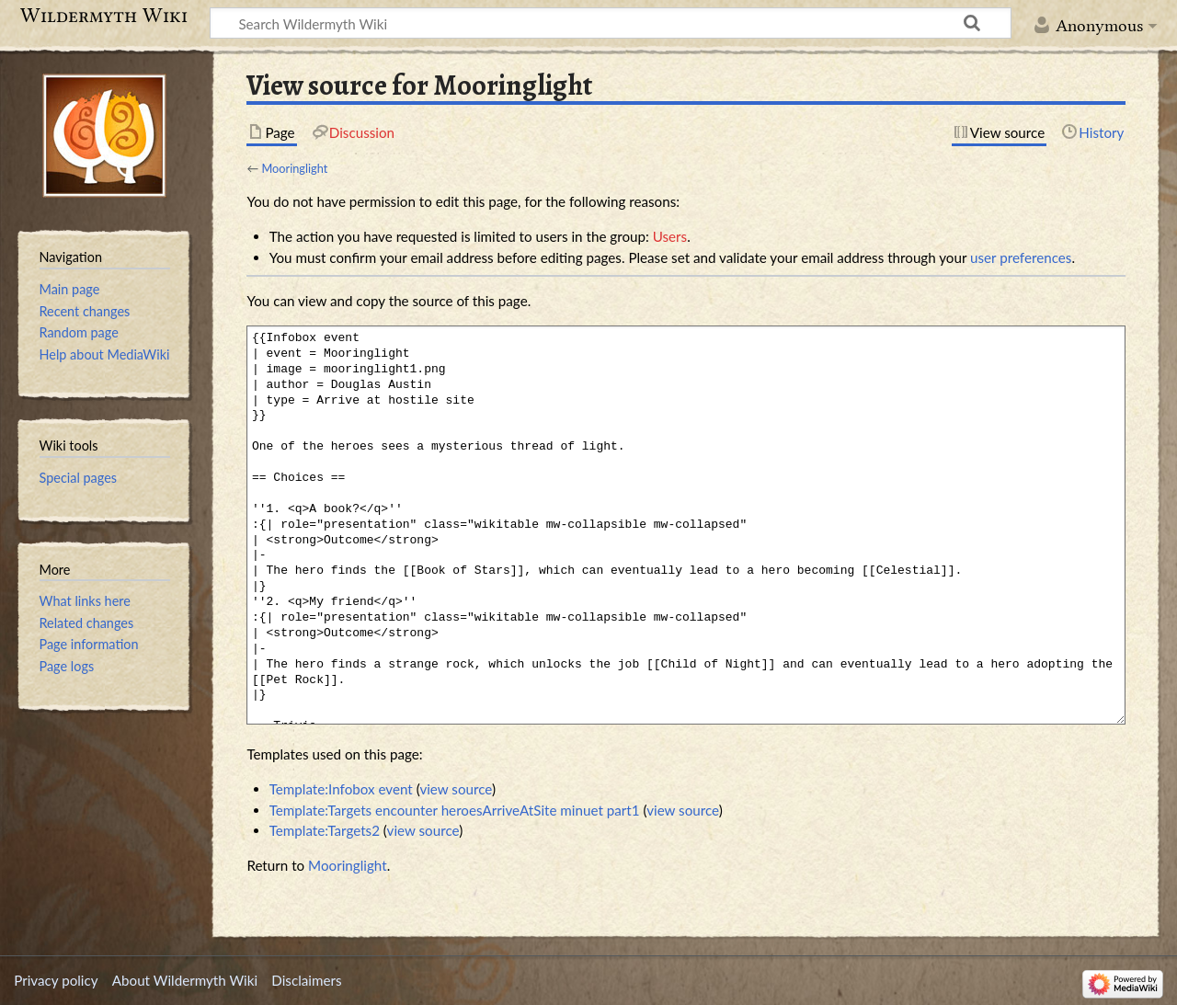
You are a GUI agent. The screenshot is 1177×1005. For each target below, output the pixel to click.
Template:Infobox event (341, 789)
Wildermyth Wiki (104, 15)
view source (455, 789)
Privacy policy (55, 980)
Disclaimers (306, 980)
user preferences (1020, 257)
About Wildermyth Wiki (184, 980)
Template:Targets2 (324, 830)
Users (670, 236)
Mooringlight (294, 168)
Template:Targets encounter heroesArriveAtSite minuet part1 (454, 810)
